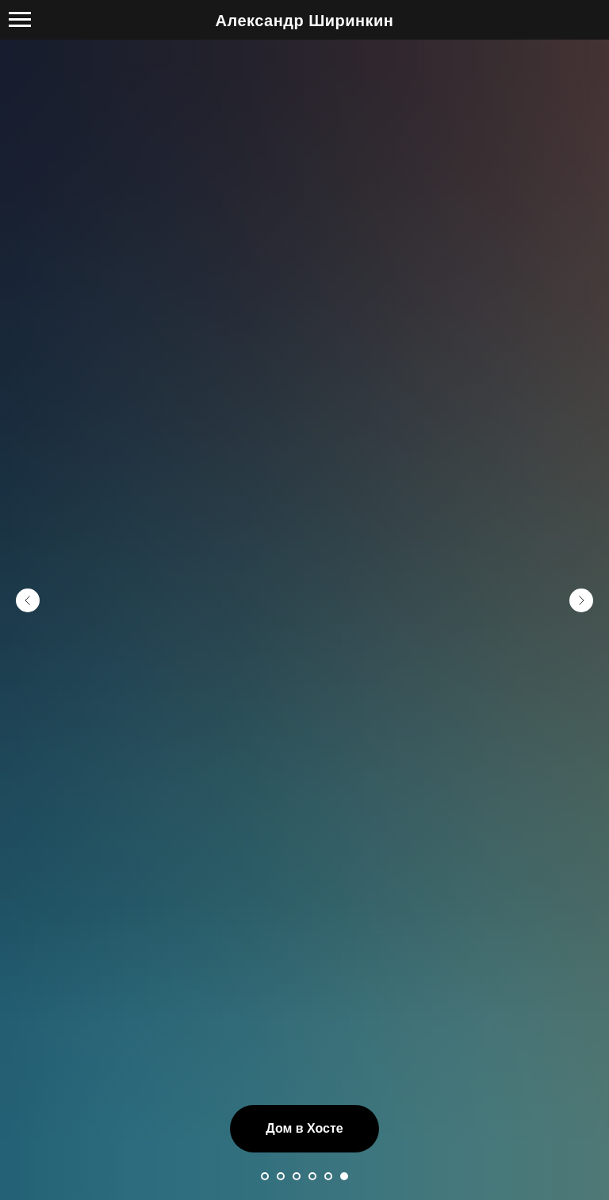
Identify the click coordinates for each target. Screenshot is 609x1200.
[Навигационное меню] (20, 20)
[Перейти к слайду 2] (281, 1176)
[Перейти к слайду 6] (344, 1176)
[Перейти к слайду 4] (312, 1176)
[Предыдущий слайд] (28, 600)
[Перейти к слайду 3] (297, 1176)
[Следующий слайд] (581, 600)
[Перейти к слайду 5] (328, 1176)
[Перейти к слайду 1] (265, 1176)
